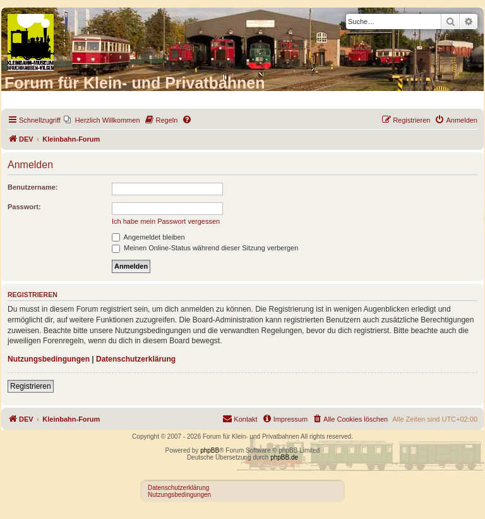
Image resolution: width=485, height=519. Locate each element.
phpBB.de (284, 457)
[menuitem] (102, 120)
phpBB (209, 450)
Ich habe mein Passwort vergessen (166, 221)
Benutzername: (32, 187)
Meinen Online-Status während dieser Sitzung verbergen (205, 248)
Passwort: (24, 207)
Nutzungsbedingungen (49, 359)
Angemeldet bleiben (148, 237)
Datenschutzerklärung (136, 359)
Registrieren (30, 386)
